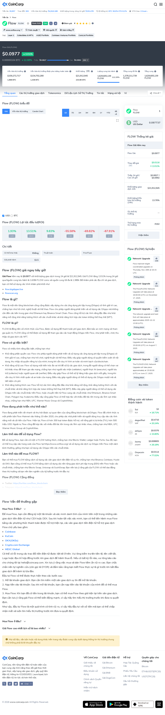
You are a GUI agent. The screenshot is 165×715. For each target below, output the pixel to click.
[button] (55, 23)
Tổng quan (10, 93)
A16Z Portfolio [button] (42, 35)
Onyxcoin (139, 452)
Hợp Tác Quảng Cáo (131, 664)
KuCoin (9, 536)
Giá (6, 111)
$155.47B (89, 11)
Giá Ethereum (108, 667)
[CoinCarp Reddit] (16, 684)
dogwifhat (140, 420)
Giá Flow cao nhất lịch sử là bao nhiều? (26, 628)
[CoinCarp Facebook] (10, 684)
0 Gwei (144, 11)
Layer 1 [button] (11, 35)
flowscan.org (11, 293)
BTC (16, 215)
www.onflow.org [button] (12, 30)
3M (86, 113)
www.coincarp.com (19, 702)
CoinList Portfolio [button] (86, 35)
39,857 (12, 11)
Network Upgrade (139, 258)
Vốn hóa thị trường (20, 111)
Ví (125, 93)
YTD (108, 113)
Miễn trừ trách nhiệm (91, 689)
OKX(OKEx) (11, 540)
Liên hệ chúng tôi (131, 676)
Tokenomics (54, 93)
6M (94, 113)
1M (79, 113)
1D (65, 113)
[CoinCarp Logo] (13, 4)
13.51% (28, 54)
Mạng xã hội (114, 93)
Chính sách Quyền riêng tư (92, 681)
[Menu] (161, 4)
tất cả (116, 112)
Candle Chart (37, 111)
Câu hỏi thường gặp (130, 683)
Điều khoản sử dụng (91, 673)
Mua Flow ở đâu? (14, 508)
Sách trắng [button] (67, 30)
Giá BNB (106, 672)
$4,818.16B (53, 11)
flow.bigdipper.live (14, 289)
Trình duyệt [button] (33, 30)
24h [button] (85, 60)
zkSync (138, 431)
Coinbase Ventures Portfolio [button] (64, 35)
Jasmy (138, 441)
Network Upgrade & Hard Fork (145, 308)
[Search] (155, 4)
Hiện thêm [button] (143, 235)
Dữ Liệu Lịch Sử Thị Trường (79, 93)
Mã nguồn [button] (50, 30)
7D (72, 113)
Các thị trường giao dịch (32, 93)
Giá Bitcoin (107, 662)
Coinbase (10, 531)
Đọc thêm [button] (61, 491)
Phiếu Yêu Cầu (130, 671)
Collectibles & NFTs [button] (25, 35)
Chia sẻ (154, 93)
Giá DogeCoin (108, 677)
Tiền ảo (5, 17)
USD (7, 215)
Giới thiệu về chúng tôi (90, 664)
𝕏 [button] (51, 23)
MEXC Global (12, 549)
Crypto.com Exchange (17, 545)
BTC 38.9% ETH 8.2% (118, 11)
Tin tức (100, 93)
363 (27, 11)
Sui (136, 409)
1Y (101, 113)
